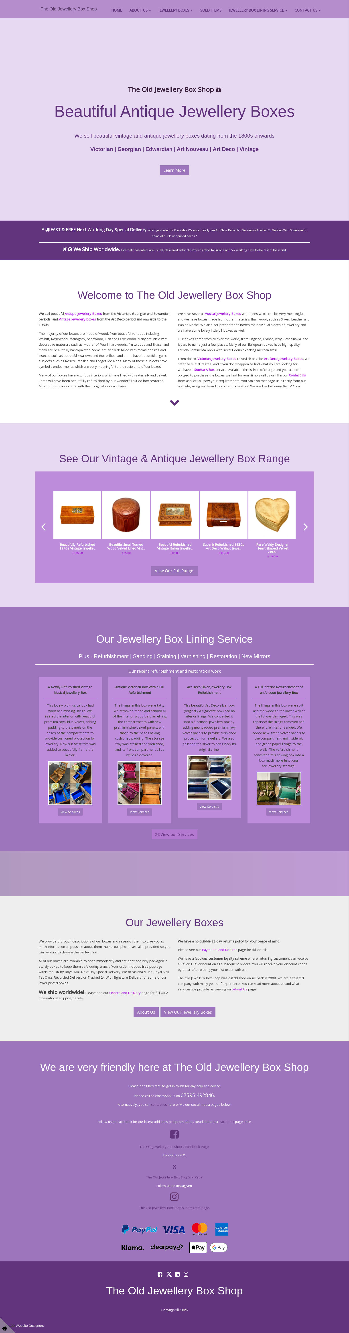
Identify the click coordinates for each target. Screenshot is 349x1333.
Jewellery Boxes (173, 10)
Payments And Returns (219, 949)
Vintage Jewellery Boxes (77, 319)
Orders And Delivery (125, 992)
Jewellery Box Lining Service (256, 10)
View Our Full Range (174, 570)
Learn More (174, 170)
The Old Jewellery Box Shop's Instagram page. (174, 1207)
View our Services (174, 834)
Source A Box (204, 369)
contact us (159, 1104)
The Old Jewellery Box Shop (69, 8)
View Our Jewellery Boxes (188, 1012)
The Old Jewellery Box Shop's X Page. (174, 1177)
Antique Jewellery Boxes (83, 313)
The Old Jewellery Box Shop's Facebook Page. (174, 1146)
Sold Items (210, 10)
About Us (139, 10)
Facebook (226, 1121)
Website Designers (30, 1325)
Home (116, 10)
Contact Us (306, 10)
